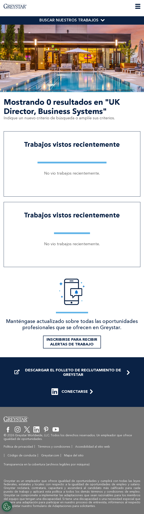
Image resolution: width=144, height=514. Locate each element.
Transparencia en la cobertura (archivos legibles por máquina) (94, 464)
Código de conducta (125, 455)
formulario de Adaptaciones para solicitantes (64, 506)
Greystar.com (13, 464)
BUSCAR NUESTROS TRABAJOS (69, 20)
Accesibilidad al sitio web (88, 455)
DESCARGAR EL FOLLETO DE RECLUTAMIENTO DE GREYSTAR (67, 381)
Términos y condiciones (50, 455)
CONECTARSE (69, 400)
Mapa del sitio (36, 464)
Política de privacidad (18, 455)
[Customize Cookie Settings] (7, 506)
